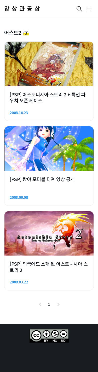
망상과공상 (23, 9)
